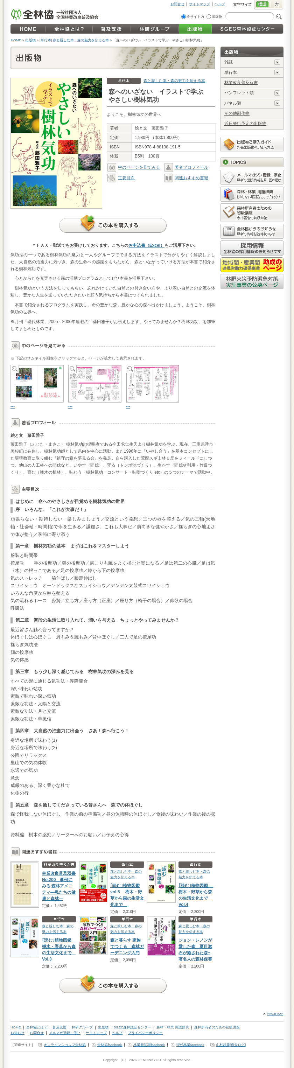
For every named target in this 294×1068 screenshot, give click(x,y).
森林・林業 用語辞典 (172, 1027)
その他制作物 (237, 113)
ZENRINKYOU (149, 1060)
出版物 (217, 17)
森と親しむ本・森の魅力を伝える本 (174, 80)
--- (36, 387)
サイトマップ (199, 4)
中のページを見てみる (133, 167)
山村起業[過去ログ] (231, 1045)
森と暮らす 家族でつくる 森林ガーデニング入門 (127, 946)
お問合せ (177, 4)
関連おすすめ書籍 (186, 177)
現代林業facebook (190, 1045)
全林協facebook (109, 1045)
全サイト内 (195, 17)
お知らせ (17, 1033)
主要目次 (121, 177)
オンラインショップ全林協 (65, 1045)
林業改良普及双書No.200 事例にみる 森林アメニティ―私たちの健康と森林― (59, 886)
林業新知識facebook (149, 1045)
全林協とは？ (36, 1027)
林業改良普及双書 (241, 82)
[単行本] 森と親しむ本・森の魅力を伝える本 (74, 40)
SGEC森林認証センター (133, 1027)
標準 (262, 5)
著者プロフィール (186, 167)
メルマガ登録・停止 (64, 1033)
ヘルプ (220, 4)
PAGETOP (275, 1013)
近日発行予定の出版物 (245, 123)
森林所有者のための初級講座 (217, 1027)
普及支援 (59, 1027)
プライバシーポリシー (145, 1033)
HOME (16, 40)
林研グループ (82, 1027)
